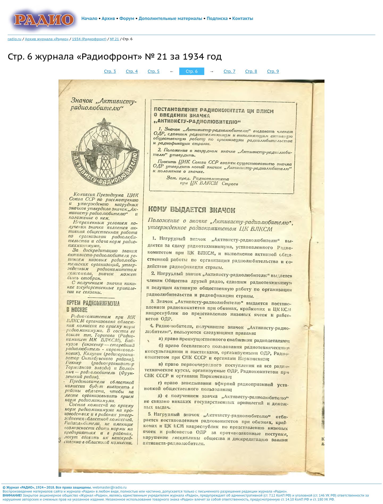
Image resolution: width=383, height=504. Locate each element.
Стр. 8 (251, 71)
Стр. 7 (229, 71)
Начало (89, 18)
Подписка (217, 18)
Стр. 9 (273, 71)
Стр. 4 (132, 71)
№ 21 (114, 38)
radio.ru (15, 38)
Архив (108, 18)
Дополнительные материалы (170, 18)
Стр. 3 (110, 71)
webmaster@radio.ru (110, 487)
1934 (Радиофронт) (89, 38)
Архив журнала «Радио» (47, 38)
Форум (126, 18)
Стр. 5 (154, 71)
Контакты (242, 18)
